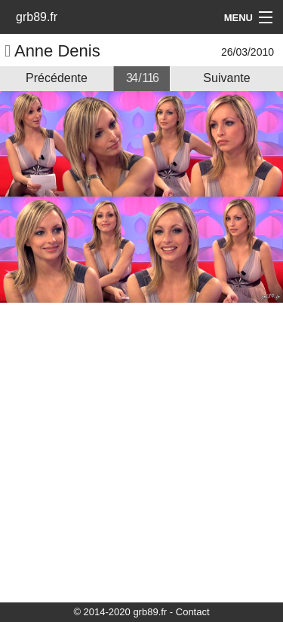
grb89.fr (36, 17)
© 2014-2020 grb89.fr (120, 611)
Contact (193, 611)
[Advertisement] (141, 451)
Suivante (226, 78)
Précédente (57, 78)
